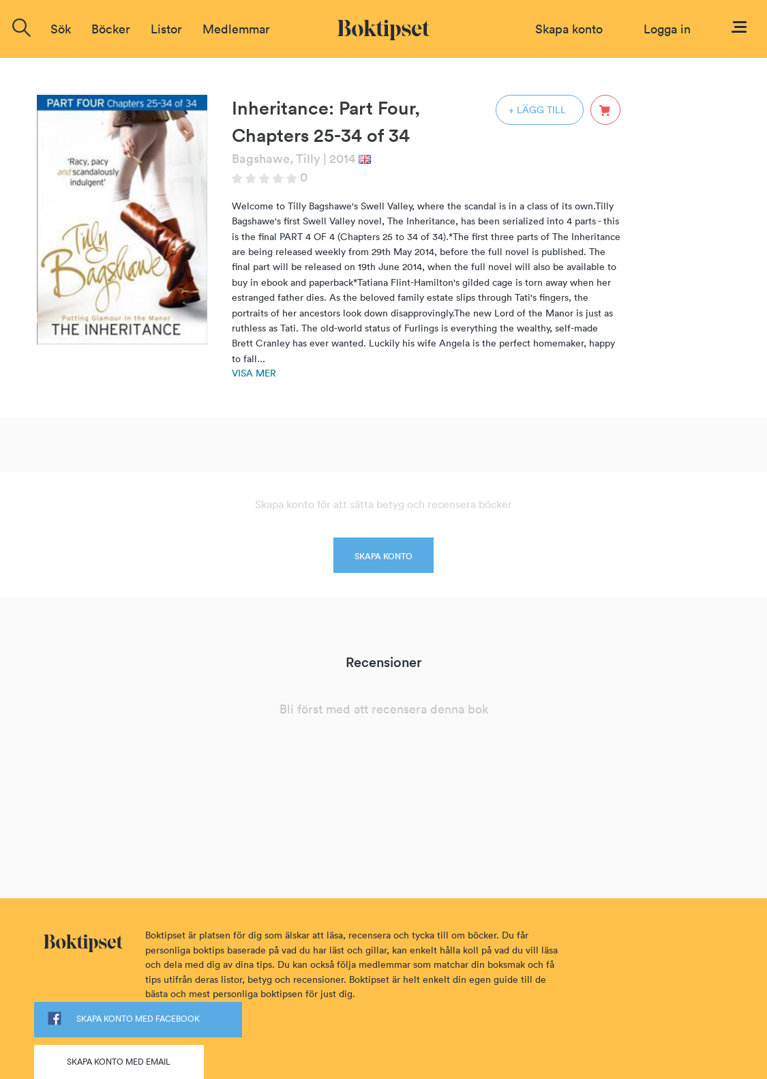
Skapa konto (569, 29)
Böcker (110, 29)
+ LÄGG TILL (537, 110)
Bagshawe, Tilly (276, 158)
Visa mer (254, 373)
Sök (60, 29)
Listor (166, 29)
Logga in (667, 29)
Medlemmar (236, 29)
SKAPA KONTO (383, 556)
